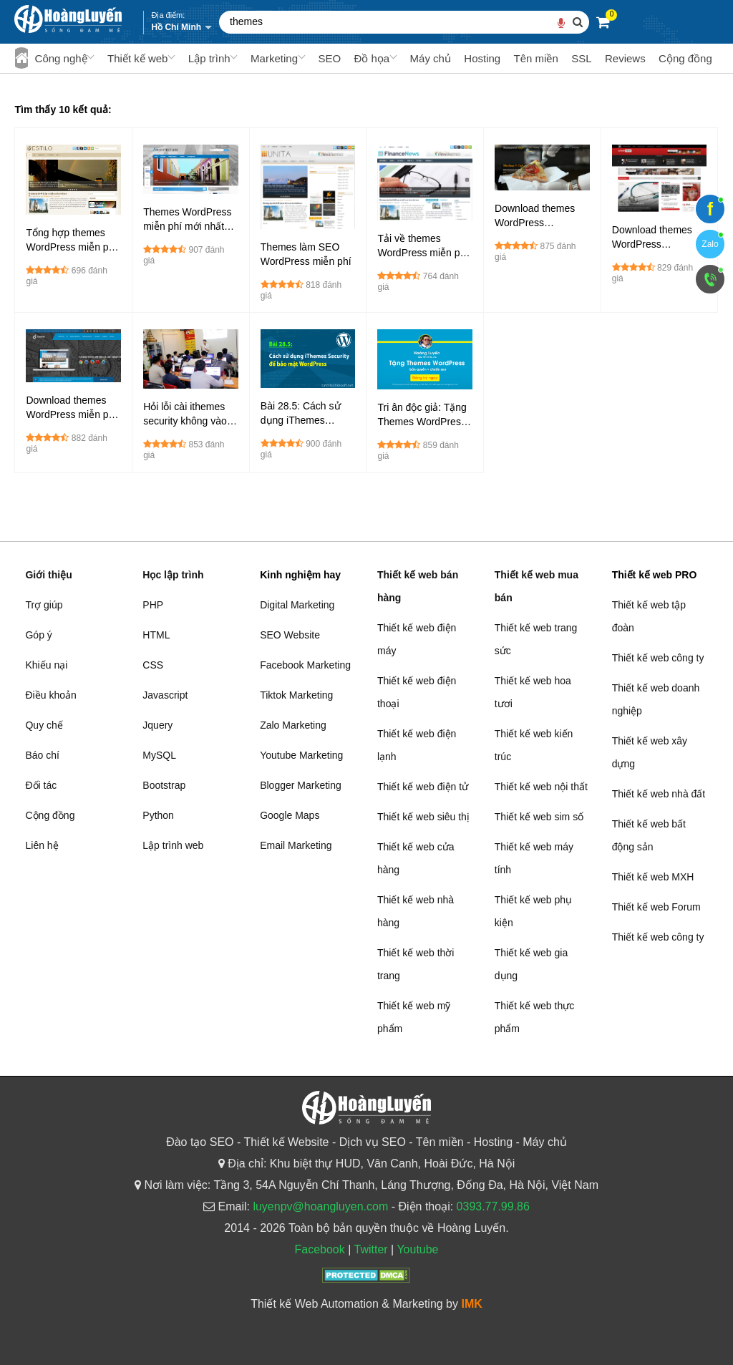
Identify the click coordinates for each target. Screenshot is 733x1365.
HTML (156, 635)
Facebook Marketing (305, 665)
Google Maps (289, 815)
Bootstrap (163, 785)
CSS (152, 665)
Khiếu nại (46, 665)
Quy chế (43, 725)
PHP (152, 605)
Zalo (710, 244)
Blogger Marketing (300, 785)
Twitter (370, 1249)
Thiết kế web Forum (656, 907)
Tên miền (536, 58)
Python (158, 815)
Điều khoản (50, 695)
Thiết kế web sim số (539, 816)
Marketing (274, 58)
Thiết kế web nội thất (541, 786)
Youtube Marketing (301, 755)
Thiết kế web (137, 58)
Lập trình (209, 58)
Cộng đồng (685, 58)
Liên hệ (41, 845)
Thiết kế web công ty (658, 658)
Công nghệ (61, 58)
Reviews (625, 58)
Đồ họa (371, 58)
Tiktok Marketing (296, 695)
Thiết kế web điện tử (422, 786)
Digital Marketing (297, 605)
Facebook (319, 1249)
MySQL (159, 755)
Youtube (417, 1249)
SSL (581, 58)
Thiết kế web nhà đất (659, 794)
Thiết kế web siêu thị (423, 816)
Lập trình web (172, 845)
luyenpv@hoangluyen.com (320, 1206)
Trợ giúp (43, 605)
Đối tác (41, 785)
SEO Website (290, 635)
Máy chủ (430, 58)
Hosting (482, 58)
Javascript (165, 695)
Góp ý (38, 635)
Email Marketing (295, 845)
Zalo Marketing (293, 725)
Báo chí (42, 755)
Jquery (157, 725)
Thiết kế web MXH (653, 877)
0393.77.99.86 (493, 1206)
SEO (329, 58)
